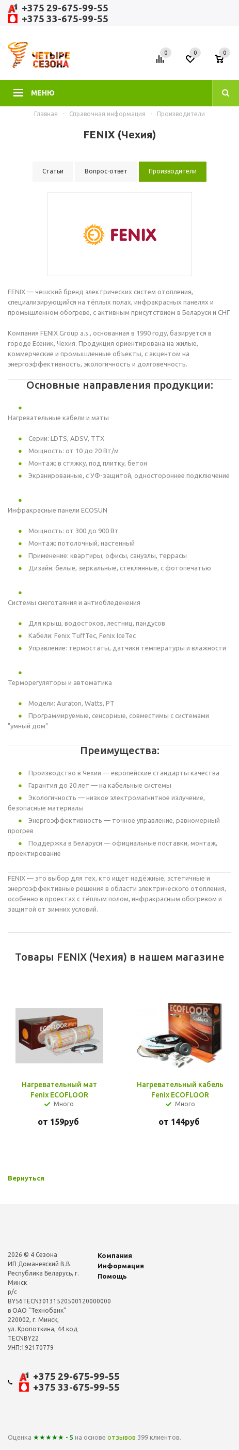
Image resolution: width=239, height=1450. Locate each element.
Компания (115, 1255)
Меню (43, 93)
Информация (121, 1265)
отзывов (121, 1437)
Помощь (112, 1276)
